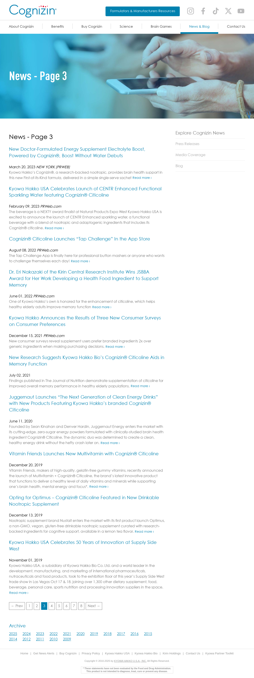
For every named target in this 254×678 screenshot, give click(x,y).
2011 (40, 639)
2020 (80, 634)
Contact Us (236, 26)
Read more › (142, 178)
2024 (26, 634)
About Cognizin (21, 26)
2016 (134, 634)
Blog (179, 166)
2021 (67, 634)
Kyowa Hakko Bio (146, 653)
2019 (94, 634)
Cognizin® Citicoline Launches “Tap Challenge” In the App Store (79, 239)
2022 (53, 634)
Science (126, 26)
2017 (121, 634)
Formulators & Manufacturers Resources (142, 11)
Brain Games (161, 26)
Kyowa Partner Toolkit (219, 653)
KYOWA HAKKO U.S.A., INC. (130, 661)
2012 (26, 639)
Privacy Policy (91, 653)
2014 (13, 639)
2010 (53, 639)
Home (24, 653)
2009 (67, 639)
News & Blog (199, 26)
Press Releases (187, 144)
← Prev (17, 606)
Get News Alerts (44, 653)
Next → (94, 606)
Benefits (57, 26)
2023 (40, 634)
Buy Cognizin (91, 26)
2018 (107, 634)
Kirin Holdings (172, 653)
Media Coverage (190, 155)
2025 (13, 634)
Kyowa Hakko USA (117, 653)
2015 (148, 634)
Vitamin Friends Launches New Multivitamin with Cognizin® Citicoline (84, 454)
